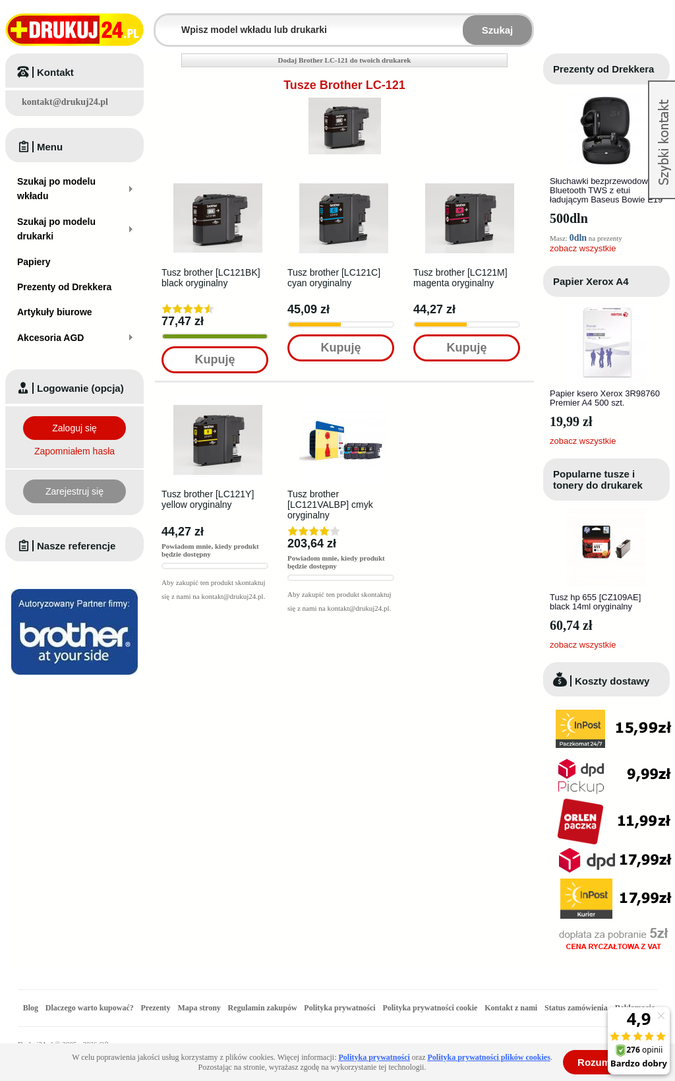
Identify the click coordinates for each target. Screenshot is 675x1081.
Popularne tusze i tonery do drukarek (598, 479)
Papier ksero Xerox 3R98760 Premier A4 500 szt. (605, 398)
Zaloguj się (74, 428)
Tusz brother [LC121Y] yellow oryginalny (207, 499)
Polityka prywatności (339, 1007)
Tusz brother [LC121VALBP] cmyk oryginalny (330, 504)
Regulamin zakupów (262, 1007)
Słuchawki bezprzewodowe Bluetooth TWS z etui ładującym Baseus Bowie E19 (606, 190)
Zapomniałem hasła (74, 451)
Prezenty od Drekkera (603, 69)
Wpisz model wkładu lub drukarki (163, 22)
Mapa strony (198, 1007)
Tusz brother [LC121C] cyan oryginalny (333, 277)
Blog (30, 1007)
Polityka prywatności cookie (429, 1007)
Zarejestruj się (74, 491)
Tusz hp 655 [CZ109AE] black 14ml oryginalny (595, 601)
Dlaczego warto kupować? (89, 1007)
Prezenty (156, 1007)
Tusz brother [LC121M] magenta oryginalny (460, 277)
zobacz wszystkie (583, 248)
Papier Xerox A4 (591, 281)
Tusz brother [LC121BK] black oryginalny (210, 277)
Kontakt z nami (510, 1007)
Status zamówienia (577, 1007)
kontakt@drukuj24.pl (65, 102)
